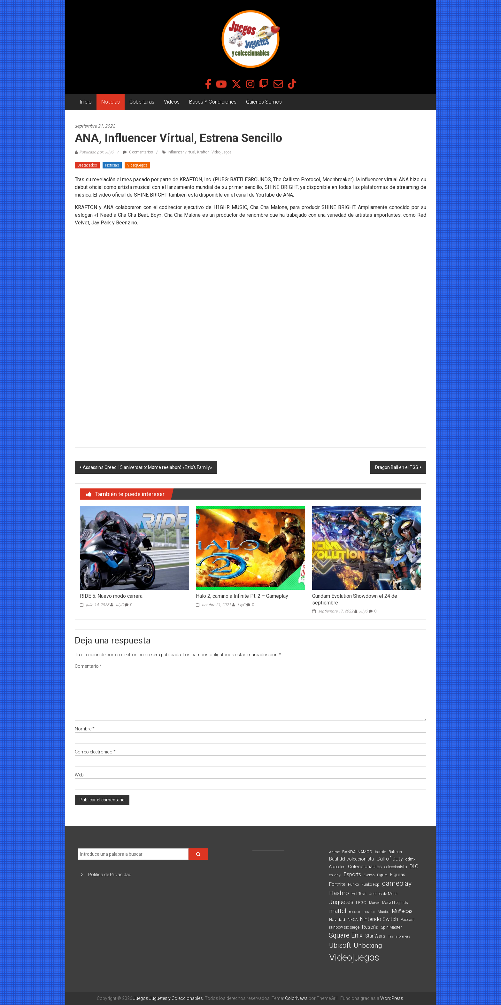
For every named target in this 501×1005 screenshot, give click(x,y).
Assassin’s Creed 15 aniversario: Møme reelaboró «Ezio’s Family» (147, 467)
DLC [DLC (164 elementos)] (414, 866)
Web (79, 774)
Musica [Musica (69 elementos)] (383, 912)
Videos (172, 102)
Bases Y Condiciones (212, 102)
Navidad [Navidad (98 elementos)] (337, 919)
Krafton (203, 152)
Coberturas (141, 102)
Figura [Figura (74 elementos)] (382, 875)
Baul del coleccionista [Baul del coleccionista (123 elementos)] (351, 859)
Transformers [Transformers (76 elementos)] (399, 936)
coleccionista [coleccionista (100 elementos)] (395, 866)
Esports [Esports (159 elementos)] (352, 874)
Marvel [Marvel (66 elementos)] (374, 903)
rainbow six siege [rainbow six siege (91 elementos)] (344, 927)
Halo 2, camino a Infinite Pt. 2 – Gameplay (242, 596)
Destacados (87, 165)
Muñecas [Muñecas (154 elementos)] (402, 911)
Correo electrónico (95, 751)
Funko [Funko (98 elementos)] (353, 884)
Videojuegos (222, 152)
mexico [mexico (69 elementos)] (354, 912)
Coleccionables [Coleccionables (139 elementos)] (365, 866)
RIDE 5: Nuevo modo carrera (111, 596)
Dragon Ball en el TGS (396, 467)
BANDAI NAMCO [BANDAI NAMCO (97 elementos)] (357, 851)
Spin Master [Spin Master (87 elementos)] (391, 927)
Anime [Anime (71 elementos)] (334, 852)
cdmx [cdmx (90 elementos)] (410, 859)
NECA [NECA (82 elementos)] (353, 919)
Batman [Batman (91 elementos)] (395, 851)
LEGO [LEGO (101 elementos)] (361, 902)
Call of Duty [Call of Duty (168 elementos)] (389, 859)
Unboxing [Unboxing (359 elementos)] (368, 945)
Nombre (85, 728)
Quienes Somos (264, 102)
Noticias (110, 102)
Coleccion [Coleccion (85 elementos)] (337, 867)
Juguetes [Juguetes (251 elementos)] (341, 902)
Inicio (86, 102)
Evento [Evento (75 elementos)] (369, 875)
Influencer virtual (181, 152)
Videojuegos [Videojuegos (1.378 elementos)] (354, 957)
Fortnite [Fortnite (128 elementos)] (337, 884)
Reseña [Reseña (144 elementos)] (370, 927)
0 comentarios (138, 152)
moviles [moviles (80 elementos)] (368, 911)
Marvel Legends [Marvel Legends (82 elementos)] (395, 902)
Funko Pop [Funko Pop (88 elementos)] (370, 884)
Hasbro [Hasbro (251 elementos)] (339, 893)
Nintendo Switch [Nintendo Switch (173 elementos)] (379, 919)
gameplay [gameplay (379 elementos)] (397, 883)
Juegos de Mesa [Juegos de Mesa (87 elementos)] (383, 894)
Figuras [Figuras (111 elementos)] (397, 874)
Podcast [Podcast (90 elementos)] (408, 919)
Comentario (88, 666)
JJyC (119, 605)
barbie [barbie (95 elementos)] (380, 851)
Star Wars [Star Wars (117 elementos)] (375, 936)
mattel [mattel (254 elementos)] (337, 911)
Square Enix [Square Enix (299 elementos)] (346, 935)
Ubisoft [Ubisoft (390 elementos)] (340, 945)
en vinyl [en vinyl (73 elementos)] (335, 875)
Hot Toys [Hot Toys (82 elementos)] (358, 894)
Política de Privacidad (109, 874)
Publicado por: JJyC (96, 152)
